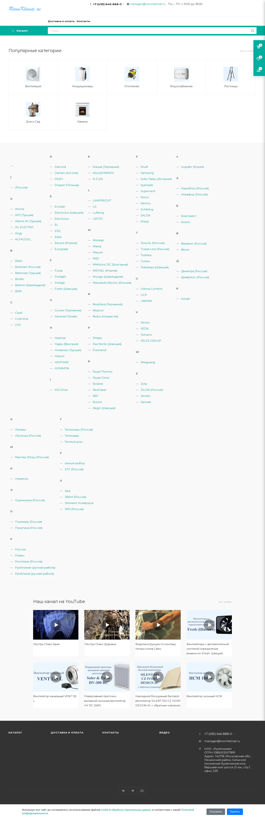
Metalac (98, 240)
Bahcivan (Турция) (28, 273)
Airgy (18, 233)
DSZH (59, 179)
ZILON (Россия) (152, 390)
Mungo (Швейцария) (108, 276)
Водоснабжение (181, 86)
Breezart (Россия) (28, 267)
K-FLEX (98, 179)
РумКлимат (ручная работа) (35, 567)
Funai (58, 270)
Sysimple (147, 185)
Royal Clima (101, 377)
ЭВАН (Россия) (75, 497)
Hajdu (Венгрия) (66, 344)
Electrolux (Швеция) (69, 212)
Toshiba (146, 255)
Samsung (147, 173)
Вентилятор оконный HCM (204, 696)
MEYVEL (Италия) (105, 270)
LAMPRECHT (102, 200)
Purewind (99, 350)
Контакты (110, 732)
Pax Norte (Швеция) (107, 344)
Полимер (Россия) (28, 521)
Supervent (148, 191)
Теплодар (72, 435)
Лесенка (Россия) (28, 435)
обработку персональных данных (131, 809)
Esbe (58, 237)
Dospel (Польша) (67, 185)
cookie (105, 809)
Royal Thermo (102, 371)
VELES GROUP (151, 340)
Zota (144, 383)
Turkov (145, 261)
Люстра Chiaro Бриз (46, 644)
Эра (67, 491)
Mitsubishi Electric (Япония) (112, 282)
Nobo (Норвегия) (105, 316)
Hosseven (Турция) (68, 350)
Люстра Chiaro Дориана (100, 644)
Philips (97, 338)
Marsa (97, 246)
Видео (164, 732)
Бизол (185, 222)
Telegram (133, 791)
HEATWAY (62, 362)
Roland (98, 383)
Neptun (98, 310)
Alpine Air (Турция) (28, 221)
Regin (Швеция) (104, 408)
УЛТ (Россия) (74, 469)
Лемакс (20, 429)
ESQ (58, 231)
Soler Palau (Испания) (156, 179)
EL (56, 225)
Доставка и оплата (67, 732)
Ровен (19, 555)
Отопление (131, 86)
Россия (20, 549)
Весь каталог (248, 51)
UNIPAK (146, 301)
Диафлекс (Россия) (195, 277)
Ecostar (60, 206)
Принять (235, 811)
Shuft (144, 167)
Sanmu (146, 203)
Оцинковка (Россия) (30, 500)
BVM (18, 291)
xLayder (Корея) (192, 167)
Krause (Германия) (106, 167)
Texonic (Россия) (153, 243)
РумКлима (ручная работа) (34, 573)
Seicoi (145, 197)
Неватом (21, 478)
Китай (185, 298)
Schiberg (147, 209)
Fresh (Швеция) (66, 289)
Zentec (146, 396)
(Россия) (21, 187)
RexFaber (100, 390)
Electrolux (62, 218)
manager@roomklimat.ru (147, 4)
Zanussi (146, 402)
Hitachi (59, 356)
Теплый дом (73, 441)
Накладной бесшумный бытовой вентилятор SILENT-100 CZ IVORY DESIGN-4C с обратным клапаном (158, 701)
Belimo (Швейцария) (30, 285)
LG (94, 206)
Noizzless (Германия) (108, 304)
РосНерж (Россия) (29, 561)
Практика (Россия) (29, 528)
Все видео (225, 602)
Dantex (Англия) (66, 173)
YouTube (142, 791)
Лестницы (231, 86)
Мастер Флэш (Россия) (32, 457)
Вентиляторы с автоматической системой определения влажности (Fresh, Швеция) (208, 649)
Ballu (18, 261)
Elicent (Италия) (66, 243)
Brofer (19, 279)
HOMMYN (62, 368)
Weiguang (148, 362)
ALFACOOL (23, 239)
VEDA (145, 328)
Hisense (60, 338)
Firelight (60, 276)
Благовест (188, 216)
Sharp (145, 221)
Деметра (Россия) (194, 271)
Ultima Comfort (151, 289)
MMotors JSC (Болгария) (110, 264)
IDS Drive (61, 390)
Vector (145, 322)
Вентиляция (33, 86)
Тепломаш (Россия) (79, 429)
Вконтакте (123, 791)
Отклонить (215, 811)
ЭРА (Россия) (74, 509)
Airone (19, 209)
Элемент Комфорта (79, 503)
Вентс (185, 249)
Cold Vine (21, 319)
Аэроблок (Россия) (195, 188)
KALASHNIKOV (103, 173)
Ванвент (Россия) (194, 243)
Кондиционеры (82, 86)
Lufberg (98, 212)
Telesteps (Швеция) (155, 267)
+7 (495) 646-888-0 (107, 4)
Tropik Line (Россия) (155, 249)
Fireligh (60, 282)
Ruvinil (97, 402)
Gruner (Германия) (68, 310)
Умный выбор (75, 463)
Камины (82, 121)
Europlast (61, 249)
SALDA (145, 215)
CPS (18, 325)
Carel (18, 312)
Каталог (15, 732)
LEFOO (98, 218)
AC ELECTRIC (24, 227)
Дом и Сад (33, 121)
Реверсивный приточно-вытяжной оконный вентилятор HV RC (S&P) (105, 701)
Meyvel (98, 252)
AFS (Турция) (24, 215)
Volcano (146, 334)
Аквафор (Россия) (194, 194)
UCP (144, 295)
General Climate (66, 316)
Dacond (60, 167)
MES (96, 258)
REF (95, 396)
